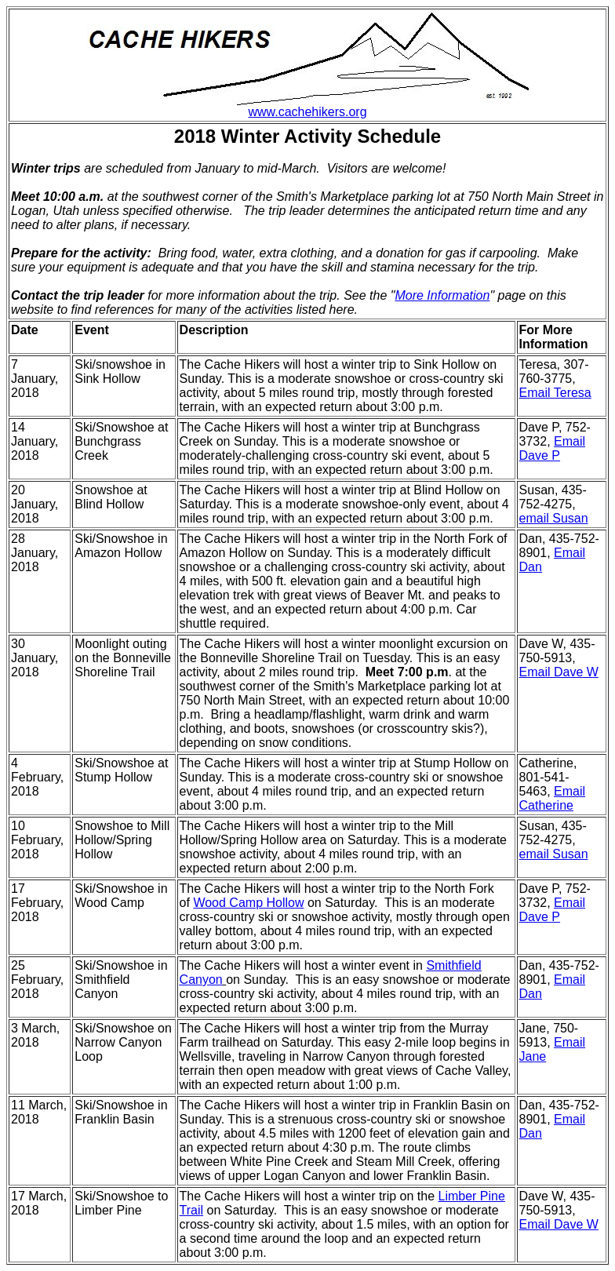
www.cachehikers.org (307, 111)
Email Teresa (555, 392)
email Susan (553, 518)
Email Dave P (552, 448)
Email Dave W (559, 672)
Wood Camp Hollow (248, 902)
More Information (442, 295)
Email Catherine (552, 798)
